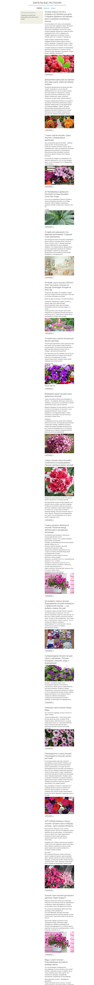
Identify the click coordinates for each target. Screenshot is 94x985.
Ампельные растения (47, 2)
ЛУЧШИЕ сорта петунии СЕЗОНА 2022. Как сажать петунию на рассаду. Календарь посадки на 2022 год (59, 286)
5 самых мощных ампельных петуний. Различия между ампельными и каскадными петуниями (57, 528)
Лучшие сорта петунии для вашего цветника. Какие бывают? (59, 896)
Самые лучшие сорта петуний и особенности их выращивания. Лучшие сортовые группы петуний (59, 462)
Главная (39, 8)
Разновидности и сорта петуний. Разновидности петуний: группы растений (58, 755)
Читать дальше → (49, 74)
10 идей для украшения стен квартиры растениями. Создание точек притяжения (58, 234)
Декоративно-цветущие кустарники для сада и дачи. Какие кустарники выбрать (59, 81)
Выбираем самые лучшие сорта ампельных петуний (58, 395)
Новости (46, 8)
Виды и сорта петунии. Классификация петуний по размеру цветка (56, 962)
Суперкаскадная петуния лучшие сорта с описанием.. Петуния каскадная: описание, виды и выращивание (59, 659)
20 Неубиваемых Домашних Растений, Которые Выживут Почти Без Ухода (57, 194)
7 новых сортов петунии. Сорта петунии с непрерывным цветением (58, 137)
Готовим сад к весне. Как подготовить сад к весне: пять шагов (29, 17)
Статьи (53, 8)
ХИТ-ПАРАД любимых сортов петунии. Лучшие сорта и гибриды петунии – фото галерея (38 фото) (59, 823)
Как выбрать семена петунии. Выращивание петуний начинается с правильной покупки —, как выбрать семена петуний (59, 604)
